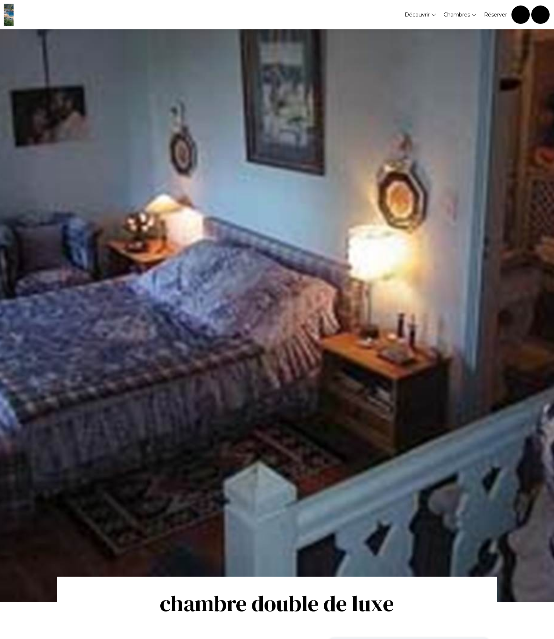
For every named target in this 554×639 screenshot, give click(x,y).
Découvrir (420, 14)
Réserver (495, 14)
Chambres (460, 14)
